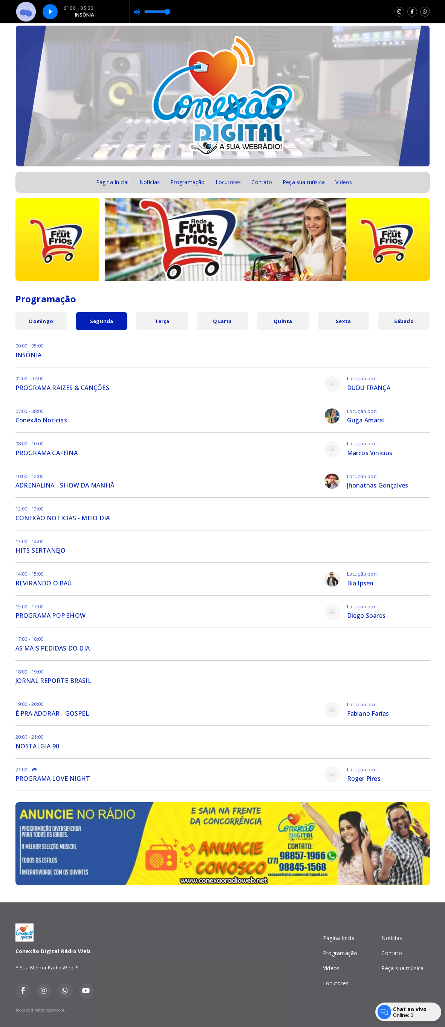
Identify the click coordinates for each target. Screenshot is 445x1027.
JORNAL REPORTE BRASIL (53, 681)
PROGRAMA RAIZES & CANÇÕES (62, 388)
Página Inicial (112, 182)
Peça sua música (304, 182)
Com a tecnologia (404, 1010)
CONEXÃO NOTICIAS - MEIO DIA (62, 518)
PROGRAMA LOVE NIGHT (52, 778)
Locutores (228, 182)
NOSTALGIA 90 (37, 746)
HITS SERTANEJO (40, 550)
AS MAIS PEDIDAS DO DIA (52, 648)
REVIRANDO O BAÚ (43, 583)
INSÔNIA (28, 355)
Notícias (149, 182)
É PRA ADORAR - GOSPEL (52, 713)
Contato (261, 182)
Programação (187, 182)
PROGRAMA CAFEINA (46, 453)
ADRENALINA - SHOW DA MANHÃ (64, 485)
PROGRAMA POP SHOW (50, 615)
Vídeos (343, 182)
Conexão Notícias (41, 420)
